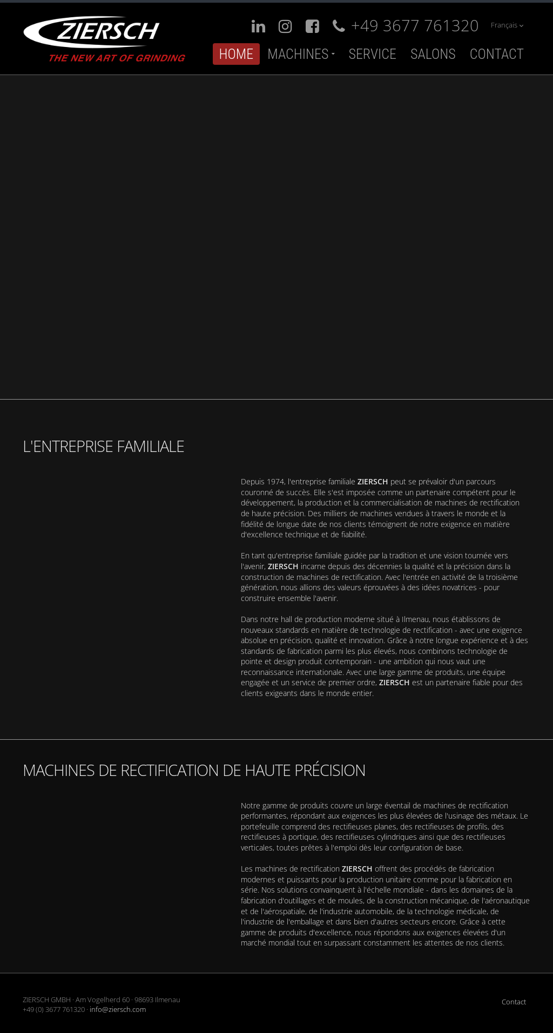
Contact (497, 54)
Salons (433, 54)
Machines (297, 54)
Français (507, 25)
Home (236, 54)
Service (372, 54)
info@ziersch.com (118, 1009)
